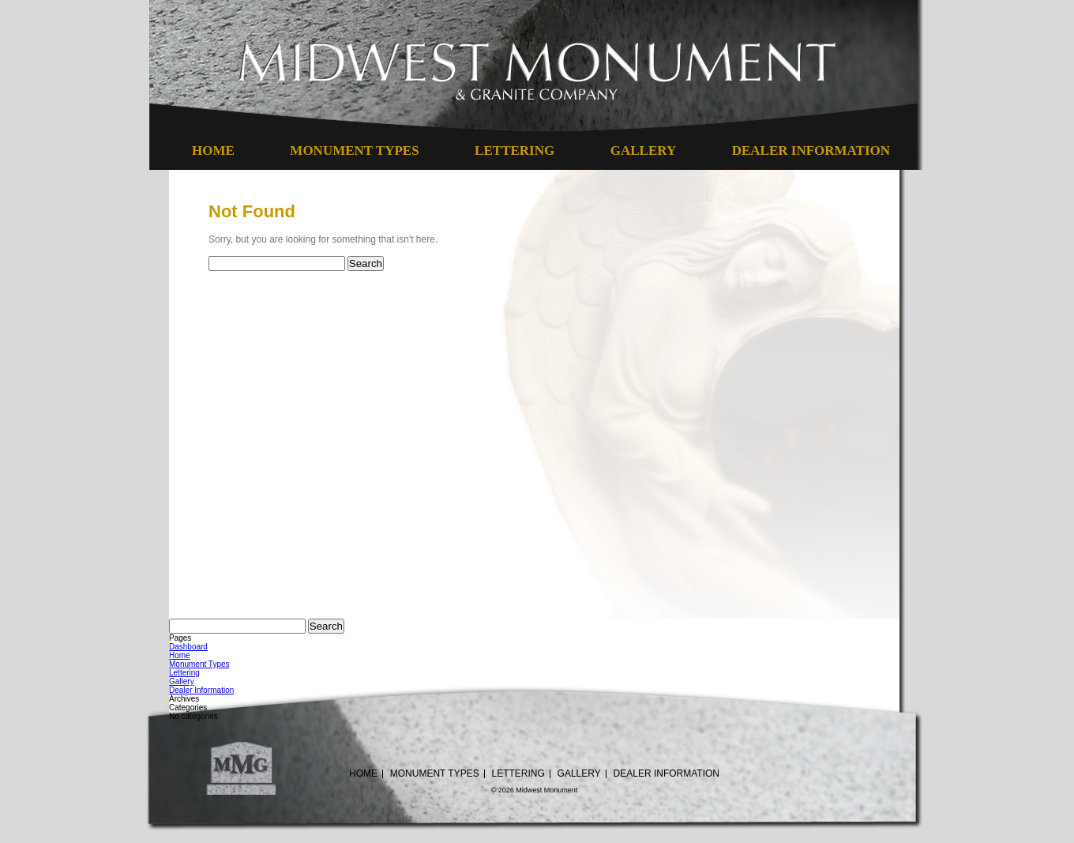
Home (213, 150)
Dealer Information (811, 150)
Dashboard (188, 646)
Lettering (514, 150)
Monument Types (354, 150)
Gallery (643, 150)
